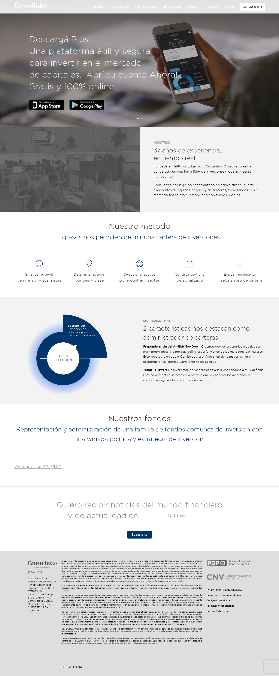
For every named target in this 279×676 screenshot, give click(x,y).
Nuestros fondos (171, 7)
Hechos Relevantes (217, 611)
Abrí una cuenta (252, 7)
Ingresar (229, 7)
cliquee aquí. (181, 624)
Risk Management (145, 7)
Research (192, 7)
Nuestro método (119, 7)
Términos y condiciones (220, 605)
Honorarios (212, 595)
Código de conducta (218, 600)
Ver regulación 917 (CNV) (38, 467)
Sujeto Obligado (232, 590)
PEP (218, 590)
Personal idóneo (231, 595)
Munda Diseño (71, 667)
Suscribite (139, 534)
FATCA (210, 590)
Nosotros (98, 7)
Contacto (213, 7)
